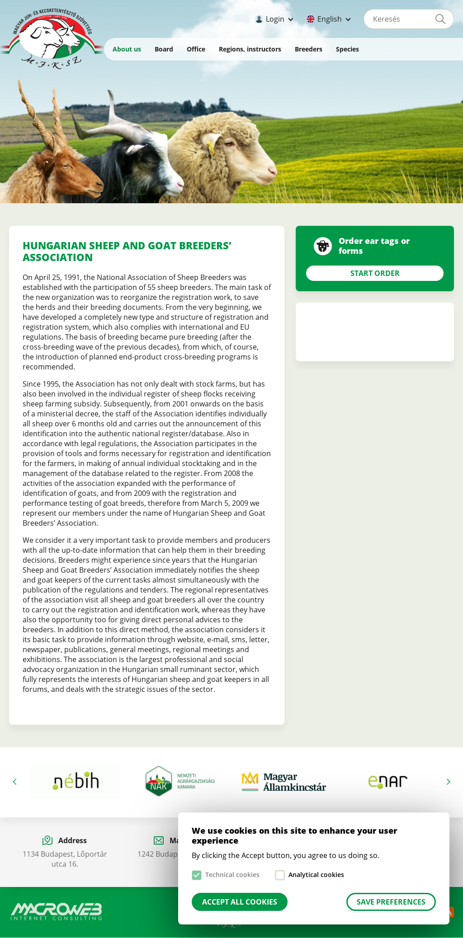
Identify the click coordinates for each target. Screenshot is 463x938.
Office (196, 49)
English (329, 19)
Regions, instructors (250, 49)
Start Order (375, 273)
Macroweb (56, 912)
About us (127, 49)
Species (347, 49)
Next (447, 782)
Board (164, 49)
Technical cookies (232, 874)
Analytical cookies (316, 874)
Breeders (308, 49)
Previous (16, 782)
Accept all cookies (239, 902)
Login (275, 19)
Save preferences (391, 902)
